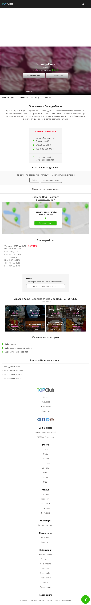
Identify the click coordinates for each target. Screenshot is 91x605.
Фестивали (45, 513)
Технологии (46, 578)
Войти (34, 180)
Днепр (49, 600)
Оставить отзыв (33, 75)
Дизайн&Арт (45, 573)
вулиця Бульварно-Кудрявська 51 (45, 139)
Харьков (33, 600)
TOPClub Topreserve (45, 437)
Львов (57, 600)
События (47, 98)
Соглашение (45, 406)
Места (45, 444)
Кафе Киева (10, 344)
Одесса (23, 600)
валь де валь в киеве (13, 370)
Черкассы (66, 600)
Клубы (45, 454)
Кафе (45, 67)
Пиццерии (45, 463)
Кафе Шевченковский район (18, 348)
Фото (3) (35, 98)
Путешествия (45, 587)
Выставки (45, 504)
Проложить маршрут (45, 200)
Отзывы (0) (23, 98)
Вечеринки (45, 494)
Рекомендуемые (45, 525)
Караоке (45, 459)
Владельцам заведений (45, 432)
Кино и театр (45, 564)
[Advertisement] (45, 27)
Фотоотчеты (45, 533)
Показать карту (45, 223)
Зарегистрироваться (51, 180)
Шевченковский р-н (45, 157)
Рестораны (45, 449)
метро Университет (45, 160)
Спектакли (45, 508)
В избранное (57, 75)
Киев (41, 600)
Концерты (45, 499)
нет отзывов (46, 70)
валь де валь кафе (12, 378)
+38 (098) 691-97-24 (45, 149)
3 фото (29, 91)
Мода (45, 582)
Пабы (45, 477)
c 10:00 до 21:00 (43, 145)
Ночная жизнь (45, 554)
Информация (8, 98)
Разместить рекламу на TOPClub (45, 286)
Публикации (45, 550)
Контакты (45, 411)
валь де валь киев (12, 367)
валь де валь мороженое (15, 374)
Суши (45, 482)
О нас (45, 397)
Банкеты (45, 468)
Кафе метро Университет (16, 352)
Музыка (45, 568)
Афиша (45, 489)
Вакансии (45, 402)
